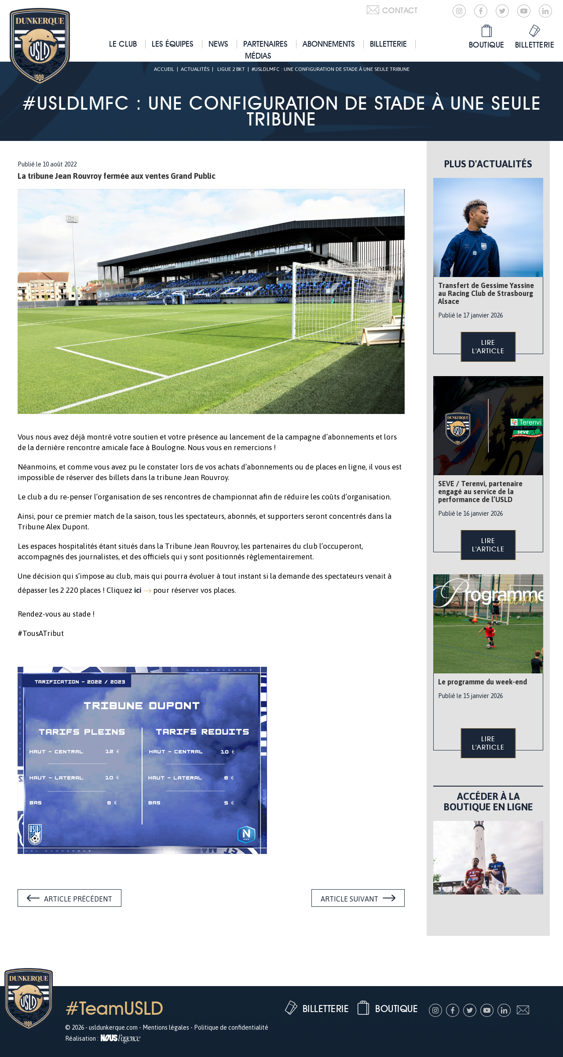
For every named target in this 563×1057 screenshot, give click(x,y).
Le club (123, 43)
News (218, 43)
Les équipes (173, 43)
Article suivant (349, 899)
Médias (258, 55)
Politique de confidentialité (231, 1027)
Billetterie (388, 43)
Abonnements (329, 43)
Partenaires (265, 43)
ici (137, 590)
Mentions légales (166, 1027)
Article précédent (78, 899)
